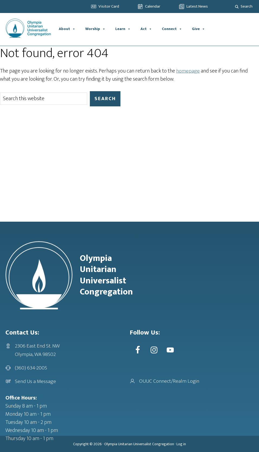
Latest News (197, 6)
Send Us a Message (35, 381)
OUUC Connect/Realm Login (169, 380)
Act (146, 29)
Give (198, 29)
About (67, 29)
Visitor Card (109, 6)
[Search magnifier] (237, 6)
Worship (95, 29)
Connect (172, 29)
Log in (181, 444)
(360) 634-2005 (31, 367)
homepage (188, 71)
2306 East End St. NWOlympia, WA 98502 (37, 350)
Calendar (152, 6)
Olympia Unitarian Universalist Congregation (139, 444)
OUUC (29, 29)
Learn (123, 29)
